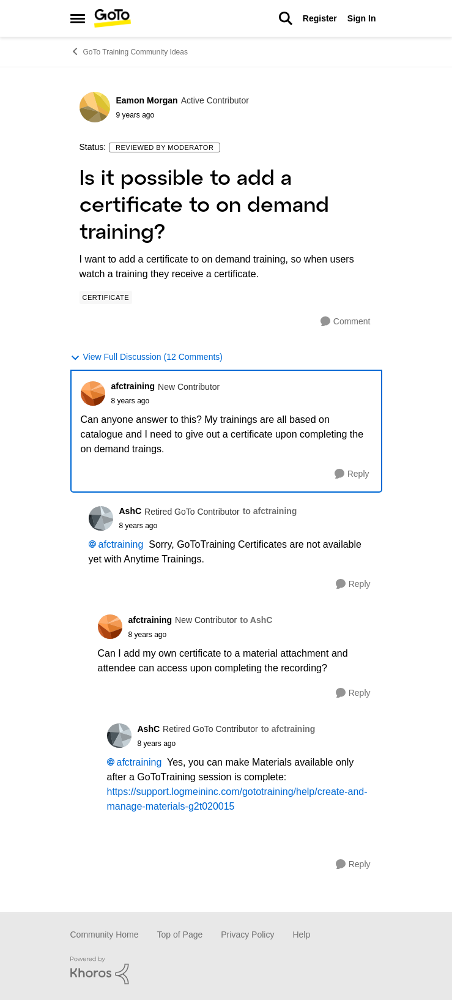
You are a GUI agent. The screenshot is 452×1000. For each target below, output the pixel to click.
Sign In (361, 18)
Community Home (104, 934)
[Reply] (352, 474)
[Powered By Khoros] (226, 971)
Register (320, 18)
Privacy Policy (247, 934)
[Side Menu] (77, 18)
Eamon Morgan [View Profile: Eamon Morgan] (147, 100)
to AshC (256, 620)
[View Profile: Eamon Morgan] (95, 107)
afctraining (121, 544)
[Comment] (345, 321)
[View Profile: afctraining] (93, 393)
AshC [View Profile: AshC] (130, 511)
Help (301, 934)
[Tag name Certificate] (106, 297)
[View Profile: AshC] (101, 518)
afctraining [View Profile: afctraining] (133, 386)
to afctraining (270, 511)
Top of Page (180, 934)
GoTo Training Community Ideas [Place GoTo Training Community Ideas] (129, 51)
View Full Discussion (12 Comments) (146, 357)
